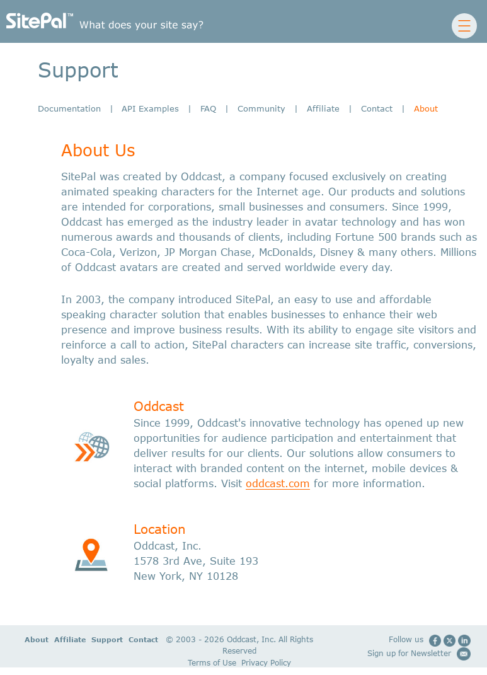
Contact (376, 108)
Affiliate (323, 108)
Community (261, 108)
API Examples (150, 108)
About (26, 639)
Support (93, 639)
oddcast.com (278, 483)
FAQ (208, 108)
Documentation (69, 108)
